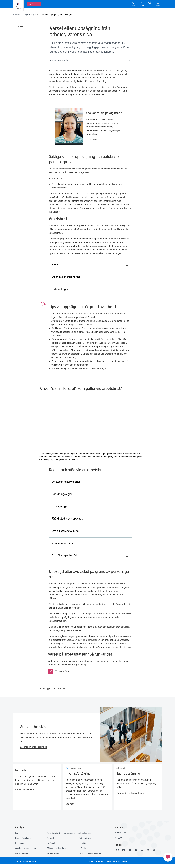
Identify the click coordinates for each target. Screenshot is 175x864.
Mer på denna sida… (90, 61)
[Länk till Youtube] (132, 848)
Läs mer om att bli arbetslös (33, 745)
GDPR (90, 860)
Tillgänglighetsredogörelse (89, 852)
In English (82, 847)
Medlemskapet (21, 852)
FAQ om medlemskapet (57, 847)
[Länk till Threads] (152, 848)
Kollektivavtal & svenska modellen (61, 831)
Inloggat (118, 836)
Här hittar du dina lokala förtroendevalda (80, 75)
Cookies (99, 860)
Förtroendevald (85, 837)
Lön (16, 831)
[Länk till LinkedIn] (125, 848)
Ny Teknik (51, 842)
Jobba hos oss (84, 831)
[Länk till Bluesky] (145, 848)
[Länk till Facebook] (118, 848)
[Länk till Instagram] (138, 848)
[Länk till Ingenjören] (159, 848)
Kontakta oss (120, 831)
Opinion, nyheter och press (26, 847)
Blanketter (51, 837)
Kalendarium (20, 842)
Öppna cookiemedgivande (117, 860)
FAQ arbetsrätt (53, 852)
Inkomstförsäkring (23, 837)
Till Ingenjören (62, 669)
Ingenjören (83, 842)
